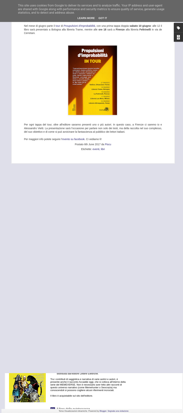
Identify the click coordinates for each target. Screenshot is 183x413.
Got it (102, 18)
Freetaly (62, 283)
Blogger (103, 411)
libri (103, 90)
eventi (96, 90)
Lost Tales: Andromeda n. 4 (75, 367)
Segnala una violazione (118, 411)
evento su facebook (73, 80)
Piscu (108, 86)
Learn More (86, 18)
